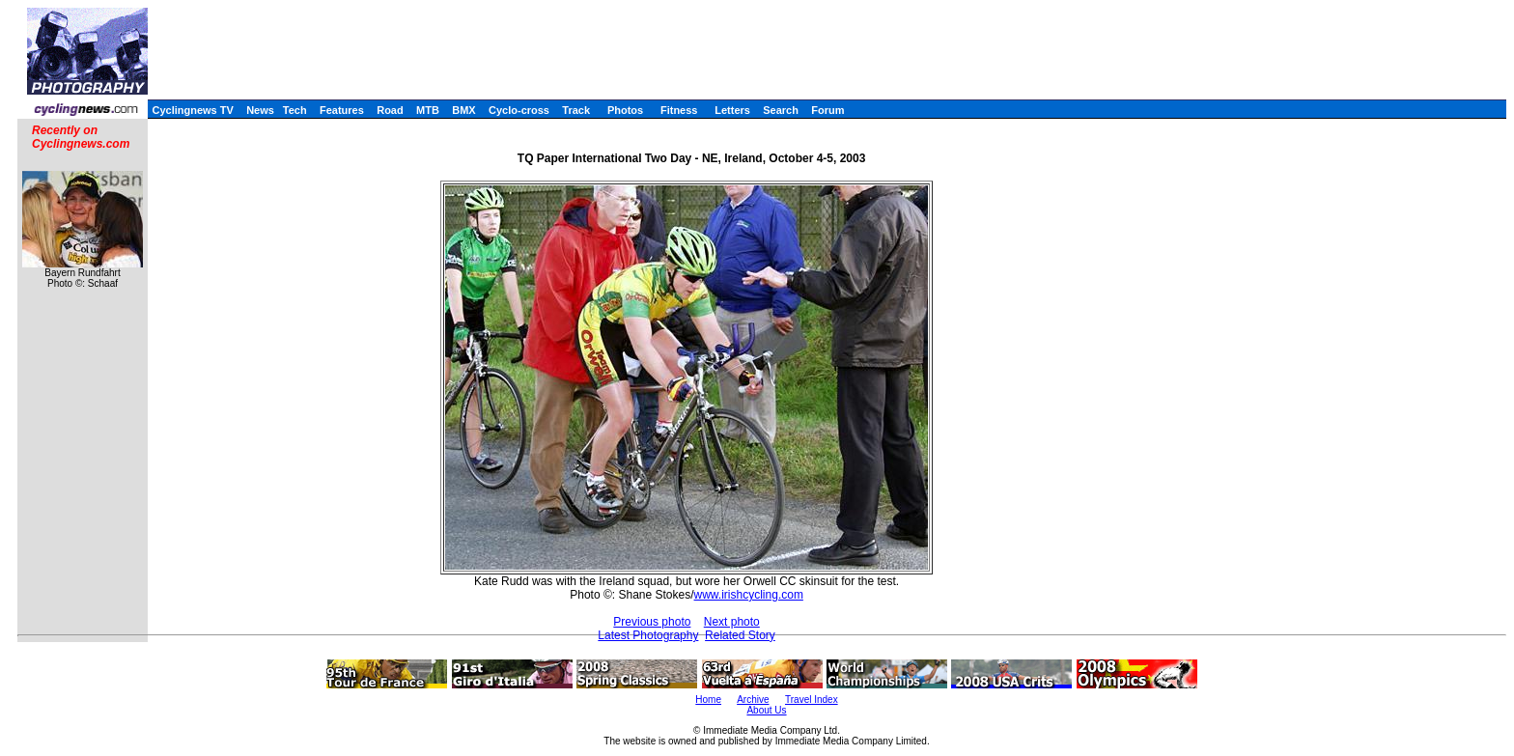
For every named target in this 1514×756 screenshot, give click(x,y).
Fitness (679, 110)
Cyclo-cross (519, 110)
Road (390, 110)
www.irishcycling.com (748, 595)
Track (576, 110)
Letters (732, 110)
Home (708, 699)
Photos (625, 110)
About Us (766, 710)
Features (342, 110)
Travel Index (811, 699)
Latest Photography (648, 635)
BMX (463, 110)
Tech (295, 110)
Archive (753, 699)
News (260, 110)
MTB (427, 110)
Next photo (732, 622)
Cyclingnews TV (192, 110)
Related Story (740, 635)
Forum (827, 110)
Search (781, 110)
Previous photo (651, 622)
